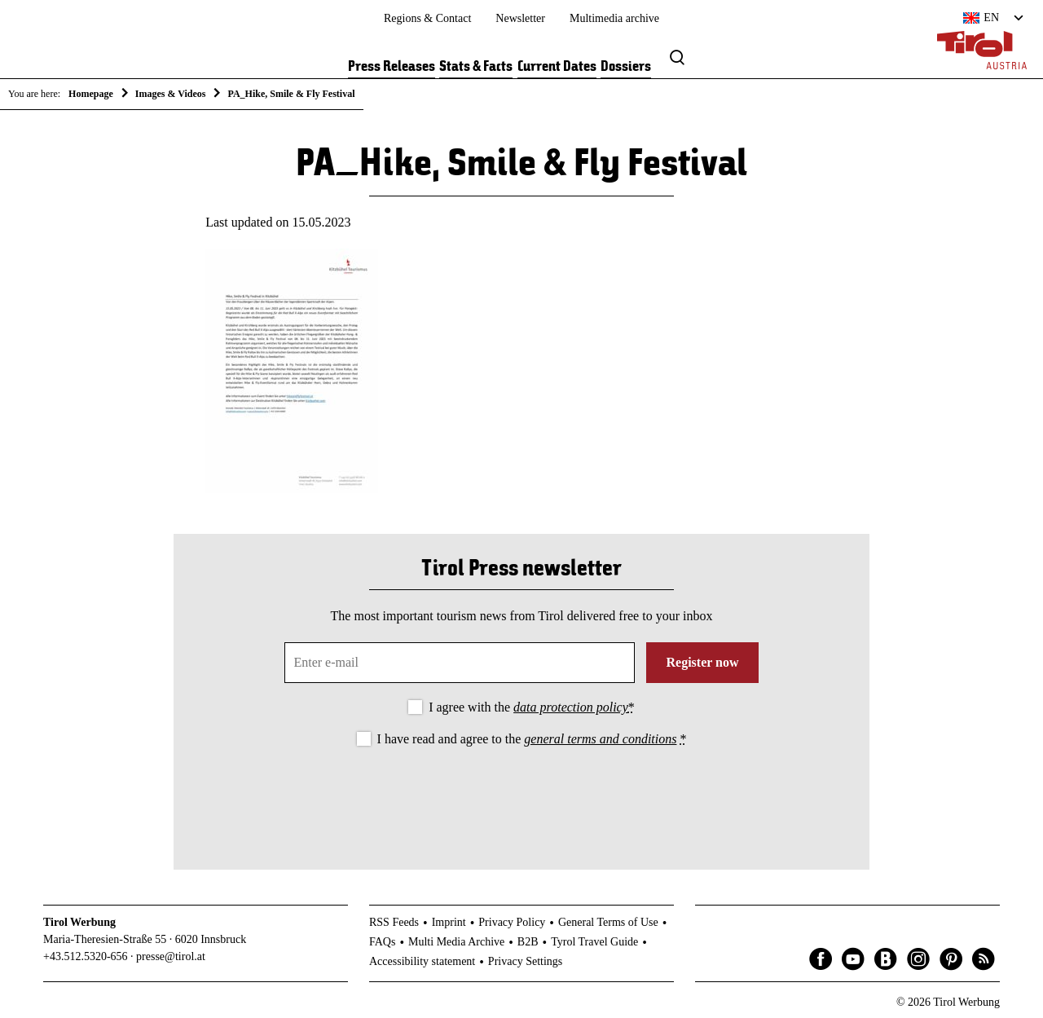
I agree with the (532, 707)
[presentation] (521, 794)
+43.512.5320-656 (85, 956)
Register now (702, 662)
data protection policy (570, 707)
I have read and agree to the (532, 739)
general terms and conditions (600, 739)
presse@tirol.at (170, 956)
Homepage (90, 93)
